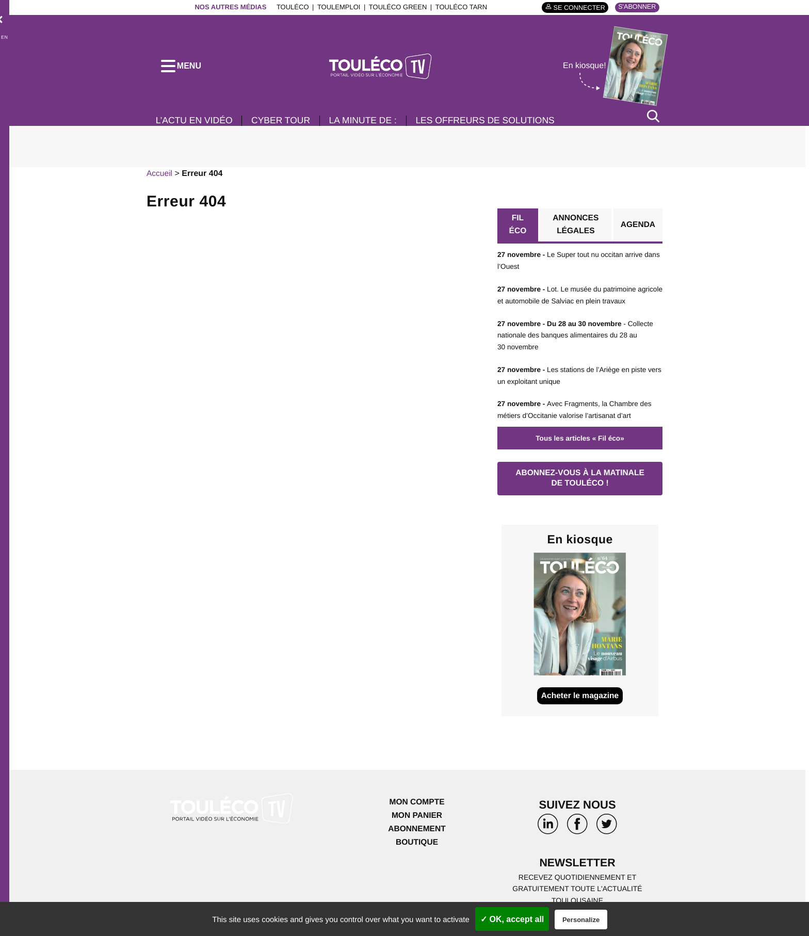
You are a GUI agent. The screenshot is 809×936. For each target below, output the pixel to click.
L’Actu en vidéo (195, 123)
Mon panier (417, 818)
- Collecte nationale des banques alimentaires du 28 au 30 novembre (577, 337)
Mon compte (417, 805)
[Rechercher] (653, 117)
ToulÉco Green (396, 7)
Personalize (581, 920)
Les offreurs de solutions (493, 123)
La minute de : (368, 123)
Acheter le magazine (580, 698)
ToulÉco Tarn (459, 7)
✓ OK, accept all (512, 919)
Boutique (417, 845)
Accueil (160, 175)
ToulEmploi (337, 7)
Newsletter (577, 866)
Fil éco (518, 227)
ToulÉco (290, 7)
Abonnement (417, 831)
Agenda (637, 227)
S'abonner (636, 7)
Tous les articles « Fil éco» (580, 439)
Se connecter (576, 7)
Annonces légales (575, 227)
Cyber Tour (284, 123)
